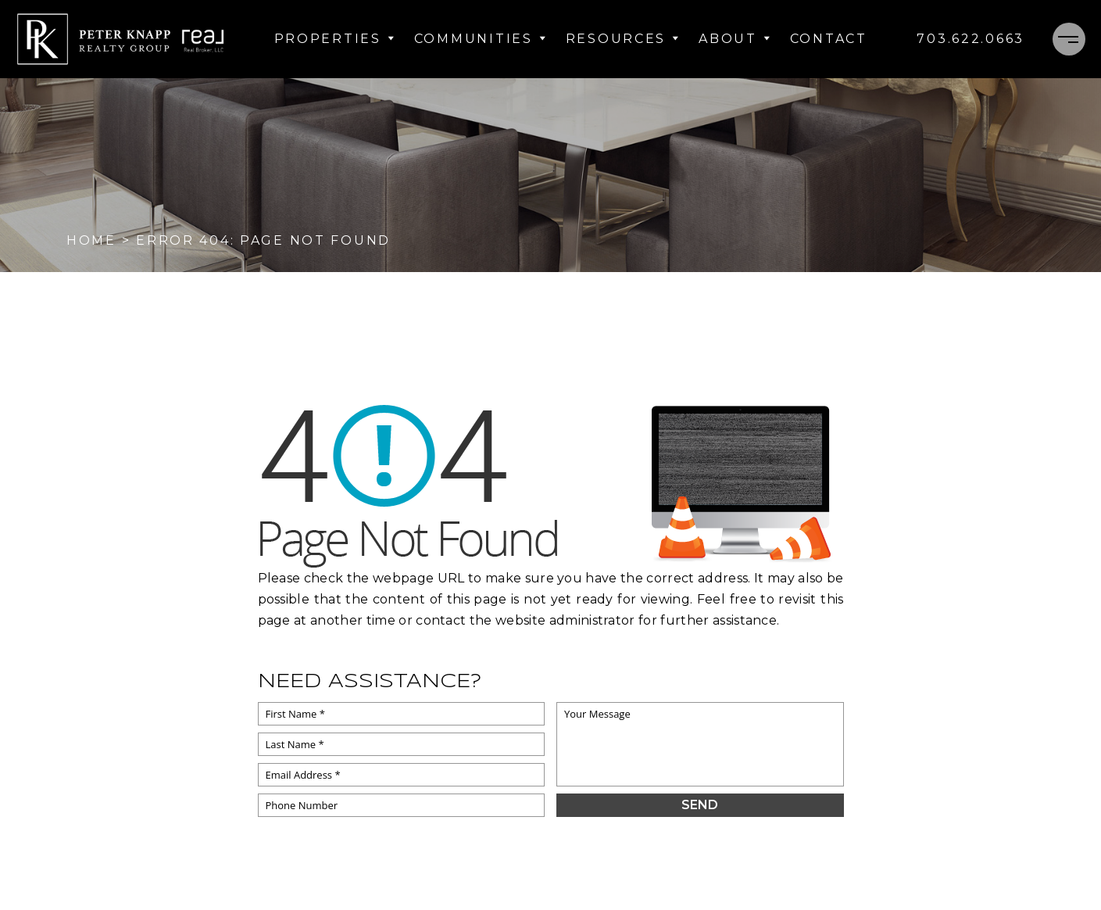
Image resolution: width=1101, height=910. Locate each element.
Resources (623, 38)
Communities (480, 38)
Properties (334, 38)
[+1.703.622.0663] (970, 39)
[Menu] (1069, 39)
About (735, 38)
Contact (828, 38)
